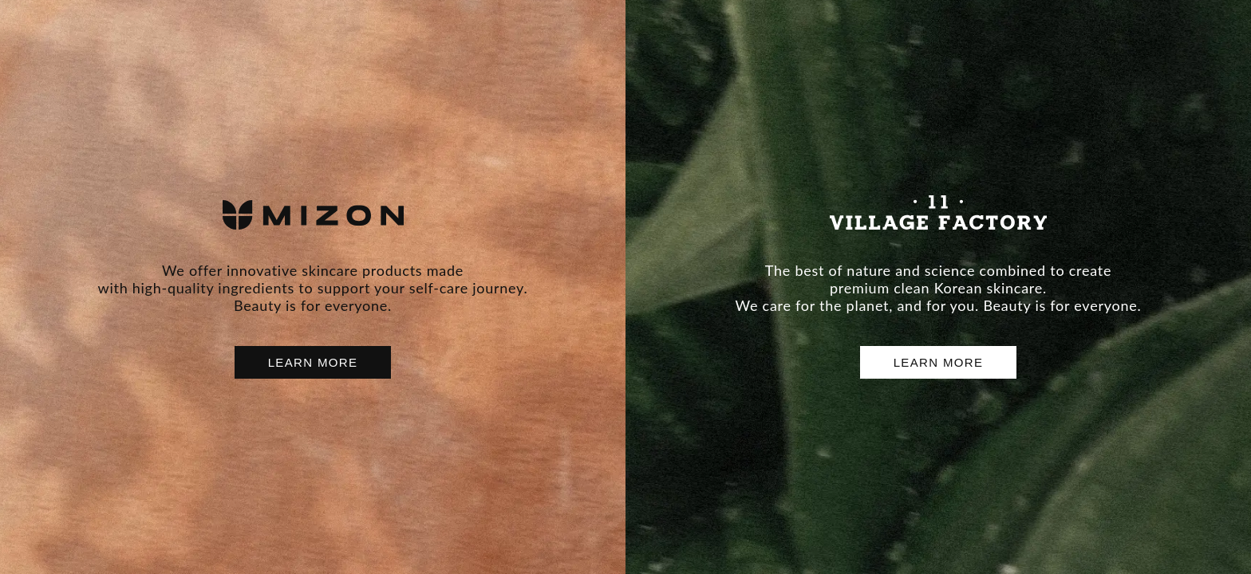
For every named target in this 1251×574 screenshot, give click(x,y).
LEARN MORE (313, 362)
